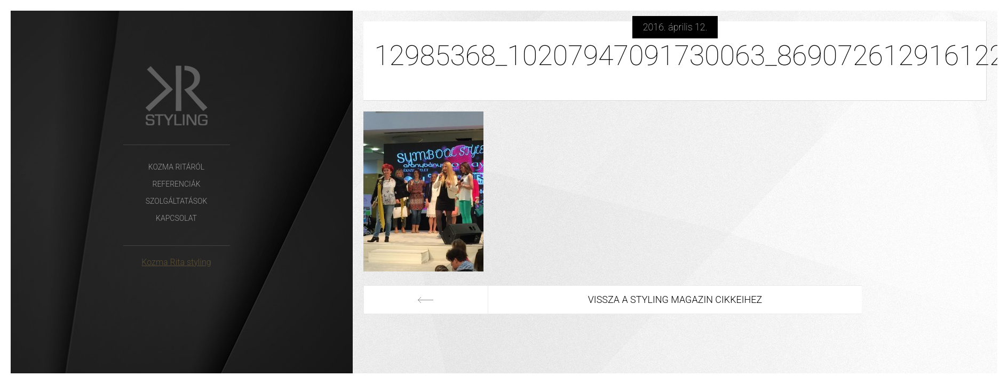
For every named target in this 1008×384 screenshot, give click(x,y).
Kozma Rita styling (176, 262)
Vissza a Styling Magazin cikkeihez (675, 299)
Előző (425, 299)
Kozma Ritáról (176, 167)
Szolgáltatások (177, 201)
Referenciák (176, 184)
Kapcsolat (176, 218)
